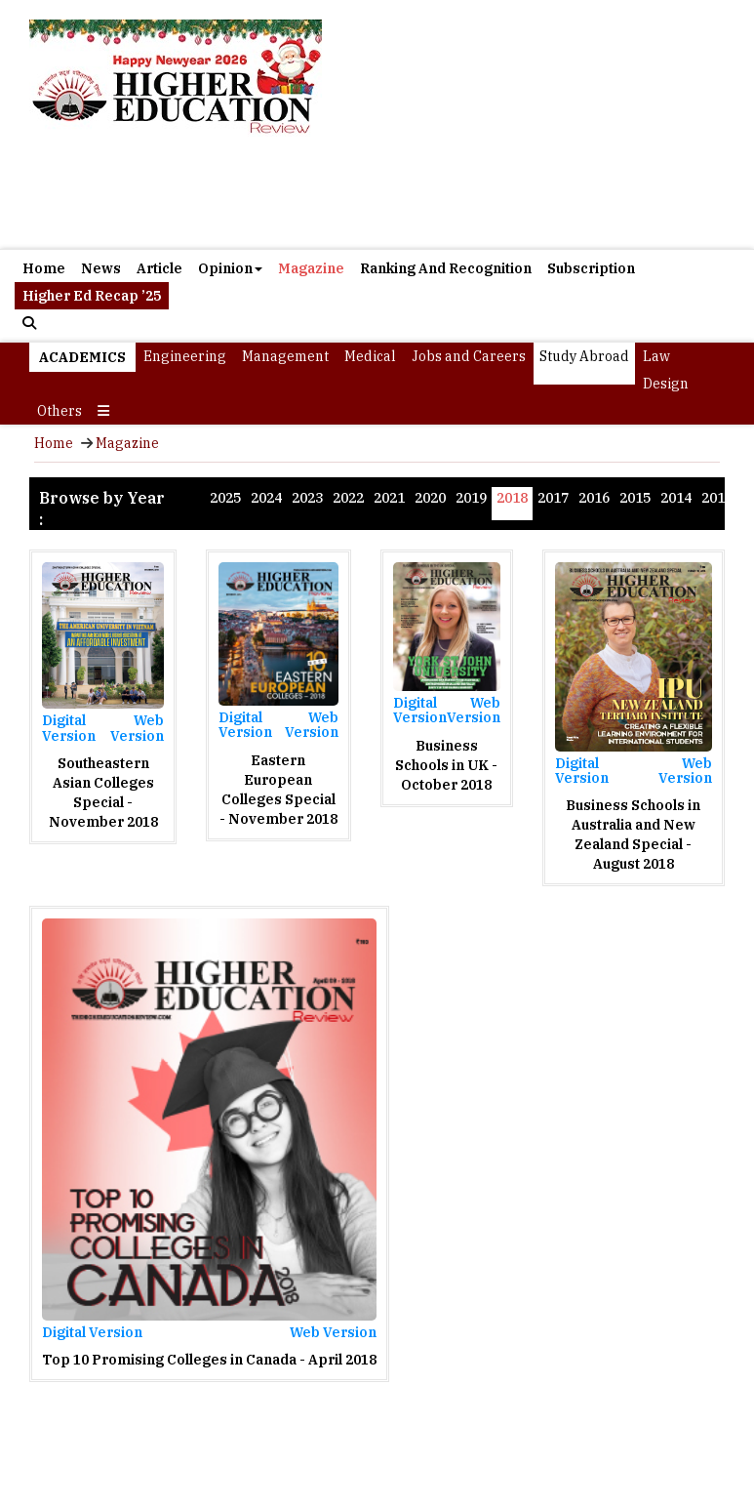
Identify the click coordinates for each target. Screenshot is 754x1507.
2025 (225, 498)
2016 (594, 498)
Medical (370, 356)
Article (159, 268)
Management (285, 356)
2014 (676, 498)
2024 (266, 498)
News (101, 268)
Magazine (311, 268)
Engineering (184, 356)
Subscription (591, 268)
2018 (512, 498)
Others (59, 411)
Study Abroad (584, 356)
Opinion (230, 268)
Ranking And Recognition (446, 268)
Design (666, 383)
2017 (553, 498)
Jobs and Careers (469, 356)
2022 (348, 498)
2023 (307, 498)
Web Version (137, 728)
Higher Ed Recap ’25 (91, 296)
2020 (430, 498)
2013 (717, 498)
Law (656, 356)
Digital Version (69, 728)
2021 (389, 498)
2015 (635, 498)
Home (43, 268)
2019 (471, 498)
